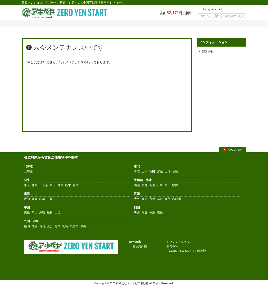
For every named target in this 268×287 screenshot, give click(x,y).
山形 (167, 171)
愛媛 (144, 212)
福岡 (27, 226)
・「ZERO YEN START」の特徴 (184, 250)
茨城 (76, 185)
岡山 (34, 212)
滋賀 (160, 199)
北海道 (28, 171)
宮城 (160, 171)
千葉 (45, 185)
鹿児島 (74, 226)
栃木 (68, 185)
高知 (160, 212)
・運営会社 (170, 246)
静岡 (34, 199)
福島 (175, 171)
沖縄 (83, 226)
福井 (175, 185)
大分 (50, 226)
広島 (27, 212)
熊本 (57, 226)
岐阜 (42, 199)
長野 (144, 185)
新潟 (152, 185)
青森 (137, 171)
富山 (167, 185)
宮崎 (65, 226)
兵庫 (144, 199)
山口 (57, 212)
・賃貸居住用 (138, 246)
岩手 (144, 171)
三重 (50, 199)
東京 (27, 185)
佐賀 (34, 226)
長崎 (42, 226)
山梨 (137, 185)
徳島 (152, 212)
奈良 (167, 199)
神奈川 (36, 185)
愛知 (27, 199)
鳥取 (42, 212)
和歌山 (176, 199)
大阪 (137, 199)
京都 (152, 199)
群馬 (60, 185)
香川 (137, 212)
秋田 (152, 171)
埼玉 (53, 185)
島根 (50, 212)
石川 (160, 185)
